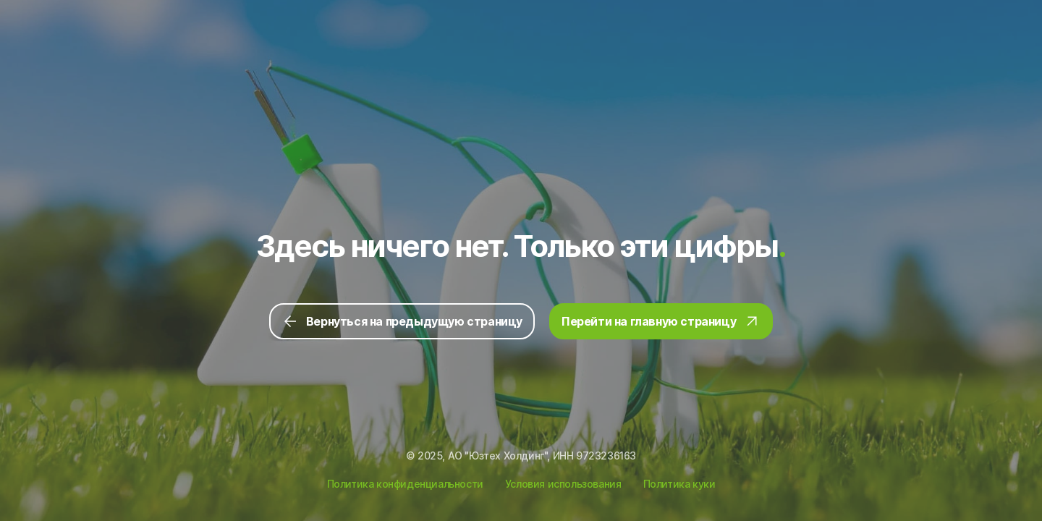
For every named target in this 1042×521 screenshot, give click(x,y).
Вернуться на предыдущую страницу (401, 321)
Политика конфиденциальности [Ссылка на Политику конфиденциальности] (405, 484)
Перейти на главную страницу (661, 321)
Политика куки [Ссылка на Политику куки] (679, 484)
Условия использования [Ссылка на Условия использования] (563, 484)
